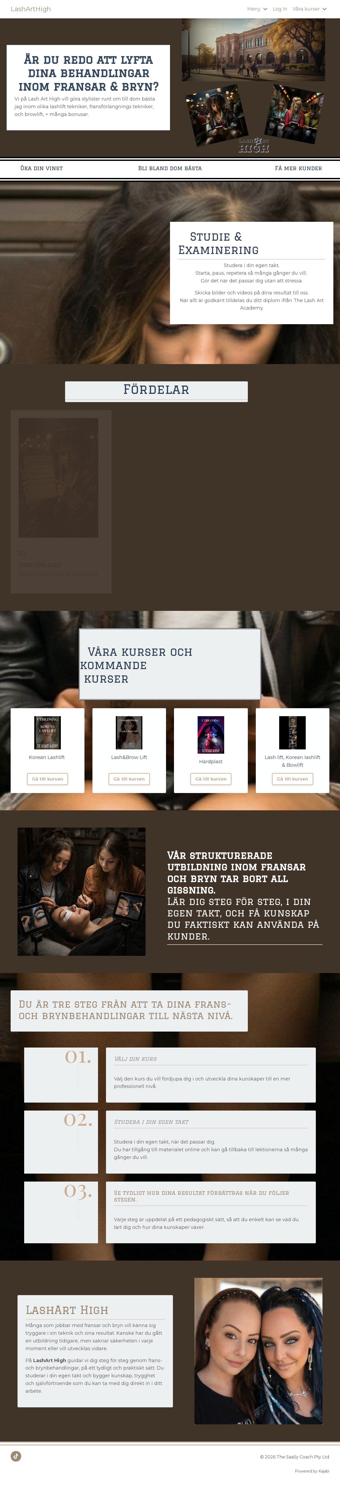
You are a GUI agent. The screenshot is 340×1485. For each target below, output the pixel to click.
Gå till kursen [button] (47, 779)
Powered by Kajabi (312, 1471)
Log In (280, 9)
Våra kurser (310, 9)
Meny (257, 9)
